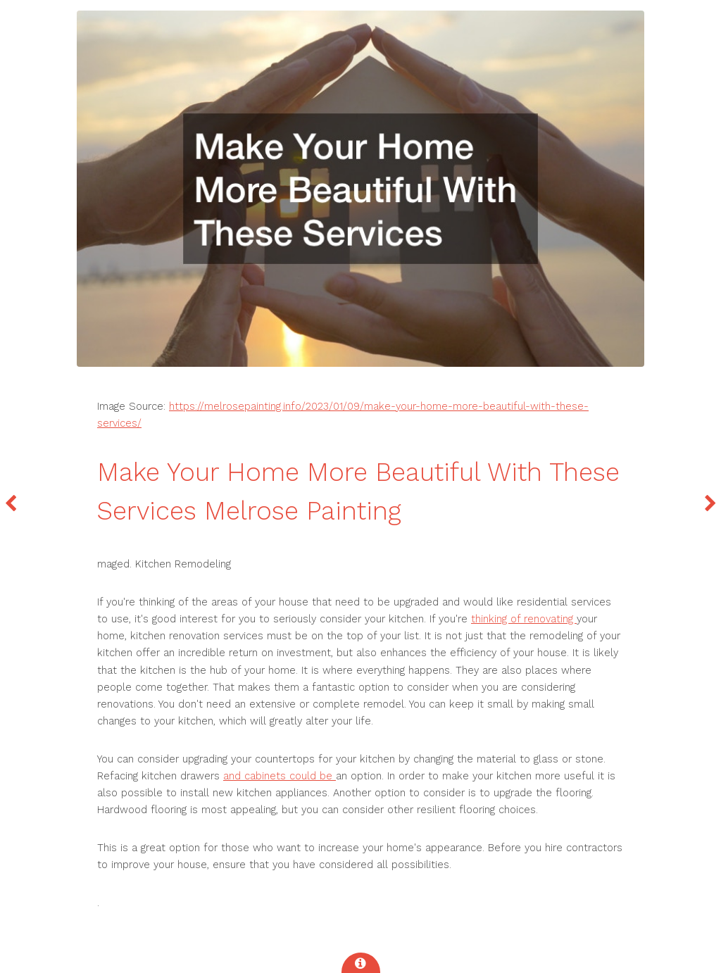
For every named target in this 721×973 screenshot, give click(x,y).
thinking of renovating (524, 619)
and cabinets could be (279, 776)
